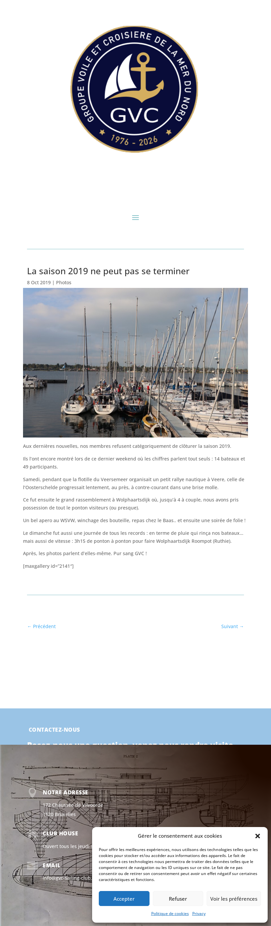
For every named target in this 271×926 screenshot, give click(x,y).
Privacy (199, 913)
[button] (257, 836)
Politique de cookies (170, 913)
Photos (63, 282)
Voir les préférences (233, 898)
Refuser (178, 898)
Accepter (123, 898)
